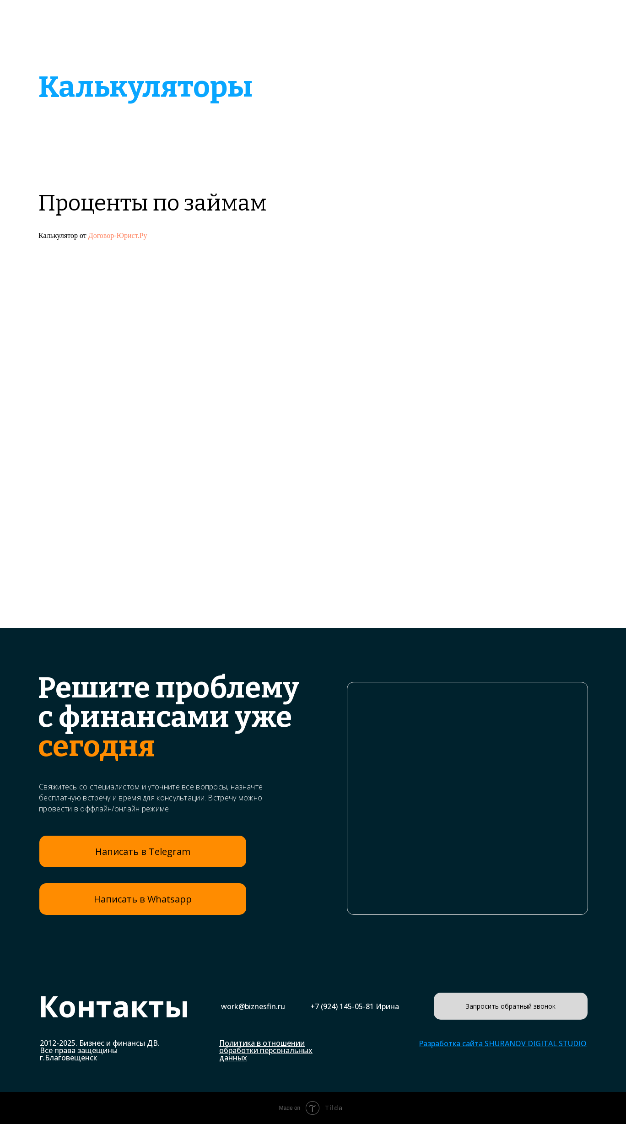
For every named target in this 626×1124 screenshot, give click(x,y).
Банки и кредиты (244, 47)
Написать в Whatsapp (143, 899)
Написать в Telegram (142, 851)
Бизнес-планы (292, 21)
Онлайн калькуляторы (456, 47)
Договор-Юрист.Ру (117, 235)
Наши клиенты (459, 21)
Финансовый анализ (345, 47)
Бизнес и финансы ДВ (111, 29)
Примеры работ (375, 21)
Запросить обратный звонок (511, 1006)
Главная (243, 17)
